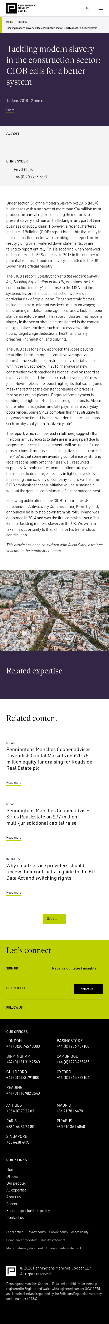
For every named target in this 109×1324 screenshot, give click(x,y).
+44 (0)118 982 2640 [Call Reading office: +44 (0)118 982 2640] (23, 1093)
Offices (12, 1176)
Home (9, 21)
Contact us (88, 989)
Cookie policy (58, 1232)
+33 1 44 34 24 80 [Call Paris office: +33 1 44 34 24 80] (20, 1126)
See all (55, 918)
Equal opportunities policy (28, 1210)
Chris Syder (17, 161)
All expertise (16, 1190)
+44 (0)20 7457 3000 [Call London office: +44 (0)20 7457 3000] (23, 1046)
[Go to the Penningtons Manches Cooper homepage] (20, 8)
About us (13, 1196)
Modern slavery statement (24, 1248)
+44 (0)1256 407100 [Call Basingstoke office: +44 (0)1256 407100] (73, 1046)
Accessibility (80, 1232)
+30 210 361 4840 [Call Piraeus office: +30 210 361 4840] (71, 1126)
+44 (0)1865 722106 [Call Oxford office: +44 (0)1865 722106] (73, 1077)
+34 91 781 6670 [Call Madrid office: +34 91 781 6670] (70, 1110)
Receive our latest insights (77, 968)
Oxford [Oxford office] (64, 1071)
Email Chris (23, 169)
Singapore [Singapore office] (16, 1136)
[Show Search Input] (87, 8)
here (70, 433)
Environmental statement (63, 1248)
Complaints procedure (22, 1240)
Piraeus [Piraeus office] (64, 1120)
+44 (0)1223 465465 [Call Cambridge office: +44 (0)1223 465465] (73, 1061)
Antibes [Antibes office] (14, 1105)
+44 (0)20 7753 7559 (30, 176)
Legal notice (14, 1232)
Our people (15, 1183)
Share (13, 110)
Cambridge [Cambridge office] (67, 1056)
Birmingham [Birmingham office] (18, 1056)
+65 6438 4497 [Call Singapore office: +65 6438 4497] (18, 1142)
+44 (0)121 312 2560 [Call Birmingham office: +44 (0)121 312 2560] (23, 1061)
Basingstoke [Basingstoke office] (70, 1040)
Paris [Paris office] (11, 1120)
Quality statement (53, 1240)
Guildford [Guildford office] (16, 1071)
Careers (12, 1203)
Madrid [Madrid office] (64, 1105)
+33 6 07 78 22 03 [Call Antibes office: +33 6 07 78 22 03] (20, 1110)
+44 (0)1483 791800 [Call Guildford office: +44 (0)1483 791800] (22, 1077)
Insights (22, 21)
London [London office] (14, 1040)
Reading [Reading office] (14, 1087)
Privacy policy (36, 1232)
